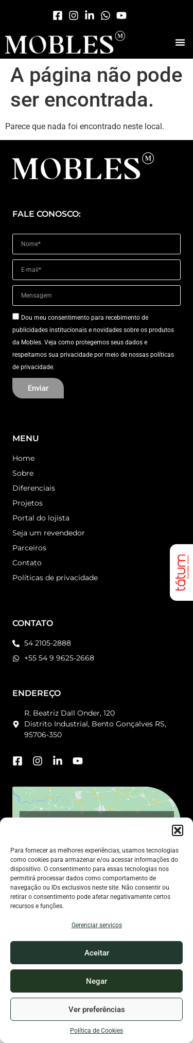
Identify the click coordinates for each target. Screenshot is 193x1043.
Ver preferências (96, 1009)
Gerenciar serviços (97, 925)
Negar (96, 981)
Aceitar (96, 953)
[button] (177, 830)
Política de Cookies (96, 1030)
